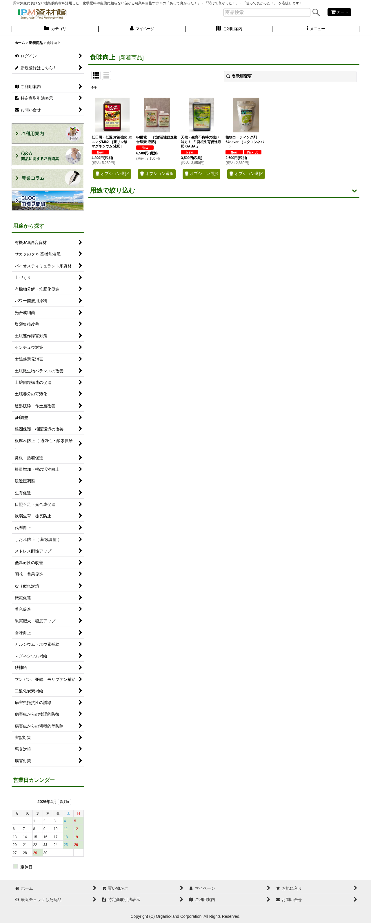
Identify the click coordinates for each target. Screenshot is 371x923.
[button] (315, 29)
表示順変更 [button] (239, 76)
